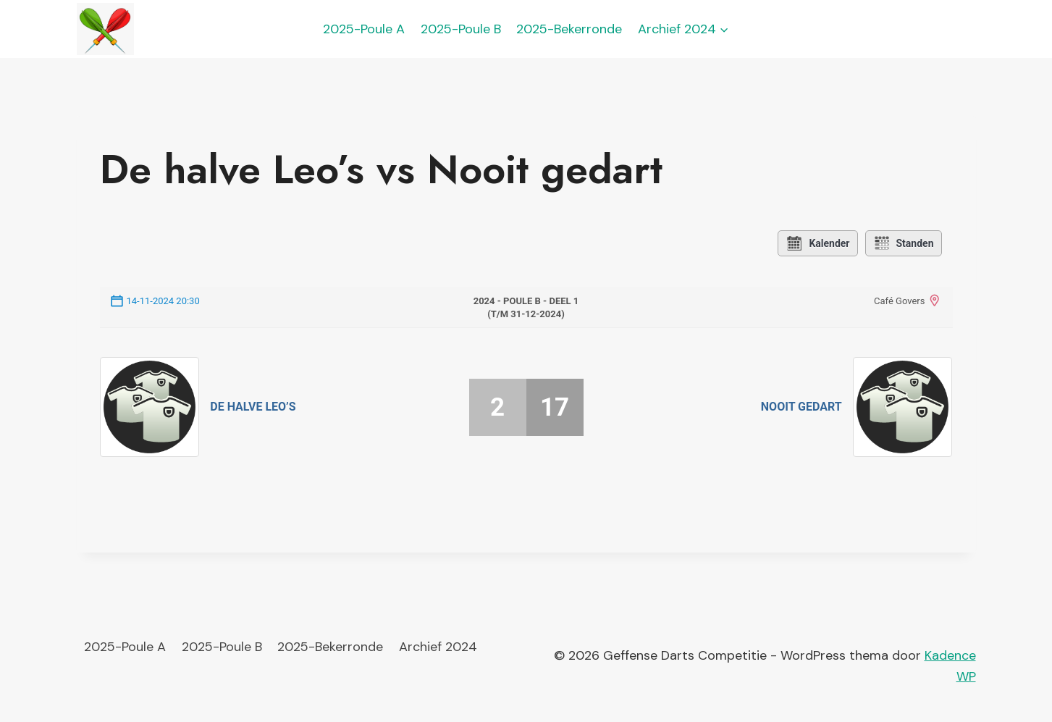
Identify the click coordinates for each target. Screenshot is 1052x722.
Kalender (817, 243)
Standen (903, 243)
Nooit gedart (801, 407)
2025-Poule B (461, 29)
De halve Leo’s (252, 407)
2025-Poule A (364, 29)
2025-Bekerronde (569, 29)
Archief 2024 (438, 646)
